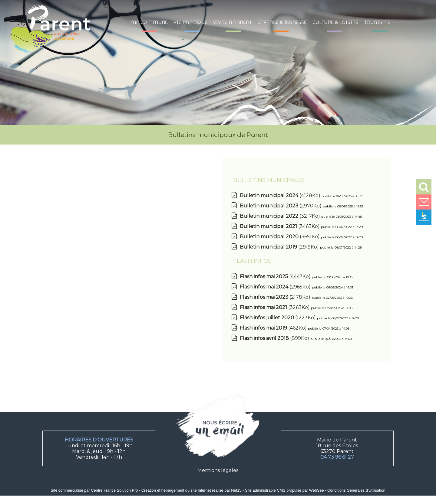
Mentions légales (217, 470)
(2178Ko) (276, 297)
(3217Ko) (280, 216)
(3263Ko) (275, 307)
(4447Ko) (276, 276)
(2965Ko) (276, 287)
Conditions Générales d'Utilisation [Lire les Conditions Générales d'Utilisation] (356, 490)
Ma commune (149, 22)
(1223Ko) (278, 318)
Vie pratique (190, 22)
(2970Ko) (281, 206)
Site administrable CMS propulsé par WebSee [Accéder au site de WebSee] (284, 490)
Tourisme (377, 22)
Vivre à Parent (232, 22)
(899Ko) (275, 338)
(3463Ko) (280, 226)
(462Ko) (274, 328)
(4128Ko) (281, 195)
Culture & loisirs (335, 22)
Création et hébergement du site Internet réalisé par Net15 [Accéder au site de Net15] (191, 490)
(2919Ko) (280, 247)
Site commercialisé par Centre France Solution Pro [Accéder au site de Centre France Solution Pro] (94, 490)
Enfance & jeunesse (282, 22)
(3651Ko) (280, 236)
